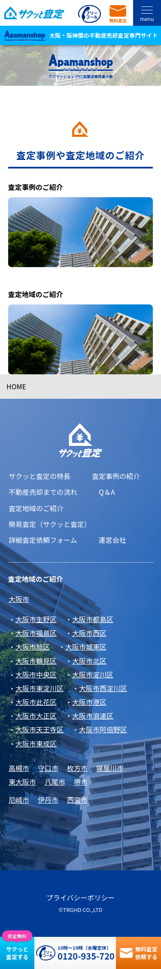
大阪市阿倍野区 (103, 729)
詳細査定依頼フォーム (43, 540)
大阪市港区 (89, 702)
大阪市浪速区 (92, 715)
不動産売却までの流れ (43, 492)
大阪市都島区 (92, 619)
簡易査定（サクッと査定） (50, 524)
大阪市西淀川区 (103, 688)
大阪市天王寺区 (39, 729)
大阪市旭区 (32, 646)
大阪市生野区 (36, 619)
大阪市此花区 (36, 702)
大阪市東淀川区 (39, 688)
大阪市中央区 (36, 674)
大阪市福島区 (36, 633)
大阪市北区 (89, 661)
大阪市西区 (89, 633)
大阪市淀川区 (92, 674)
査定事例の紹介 (116, 476)
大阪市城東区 (85, 646)
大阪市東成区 (36, 743)
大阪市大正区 (36, 715)
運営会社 (112, 540)
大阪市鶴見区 (36, 661)
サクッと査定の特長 (39, 476)
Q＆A (107, 492)
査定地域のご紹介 (36, 508)
